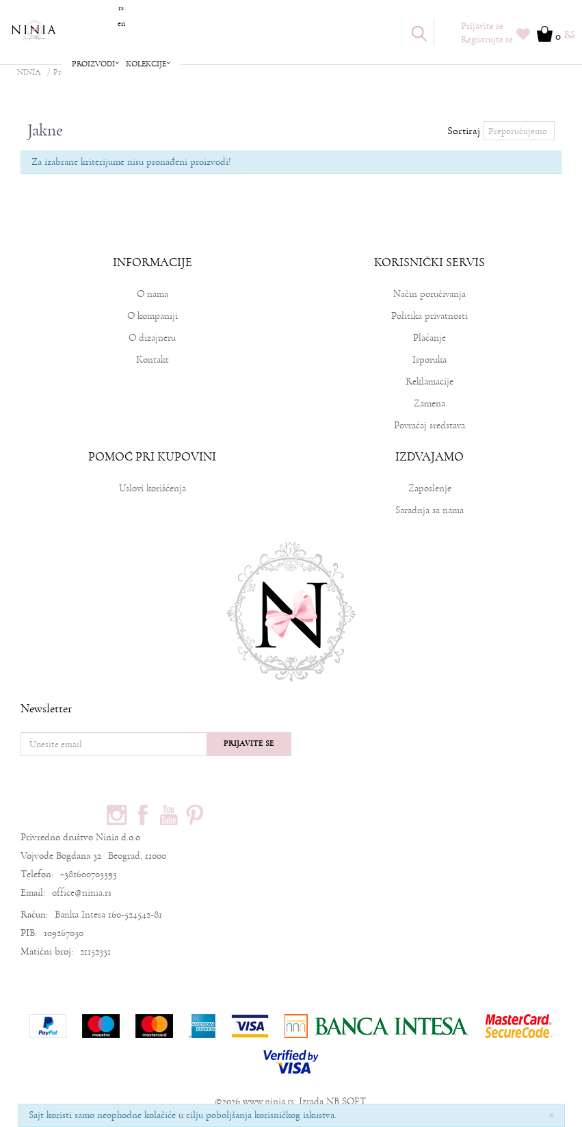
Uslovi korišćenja (152, 488)
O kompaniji (152, 315)
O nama (152, 293)
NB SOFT (346, 1101)
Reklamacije (429, 381)
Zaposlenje (429, 488)
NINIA (28, 72)
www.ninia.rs (268, 1101)
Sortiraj (463, 131)
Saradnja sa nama (429, 510)
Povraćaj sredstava (429, 425)
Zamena (429, 403)
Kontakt (152, 359)
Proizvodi (68, 72)
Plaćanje (429, 337)
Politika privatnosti (429, 315)
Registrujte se (487, 39)
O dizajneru (152, 337)
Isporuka (429, 359)
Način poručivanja (429, 293)
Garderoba (114, 72)
